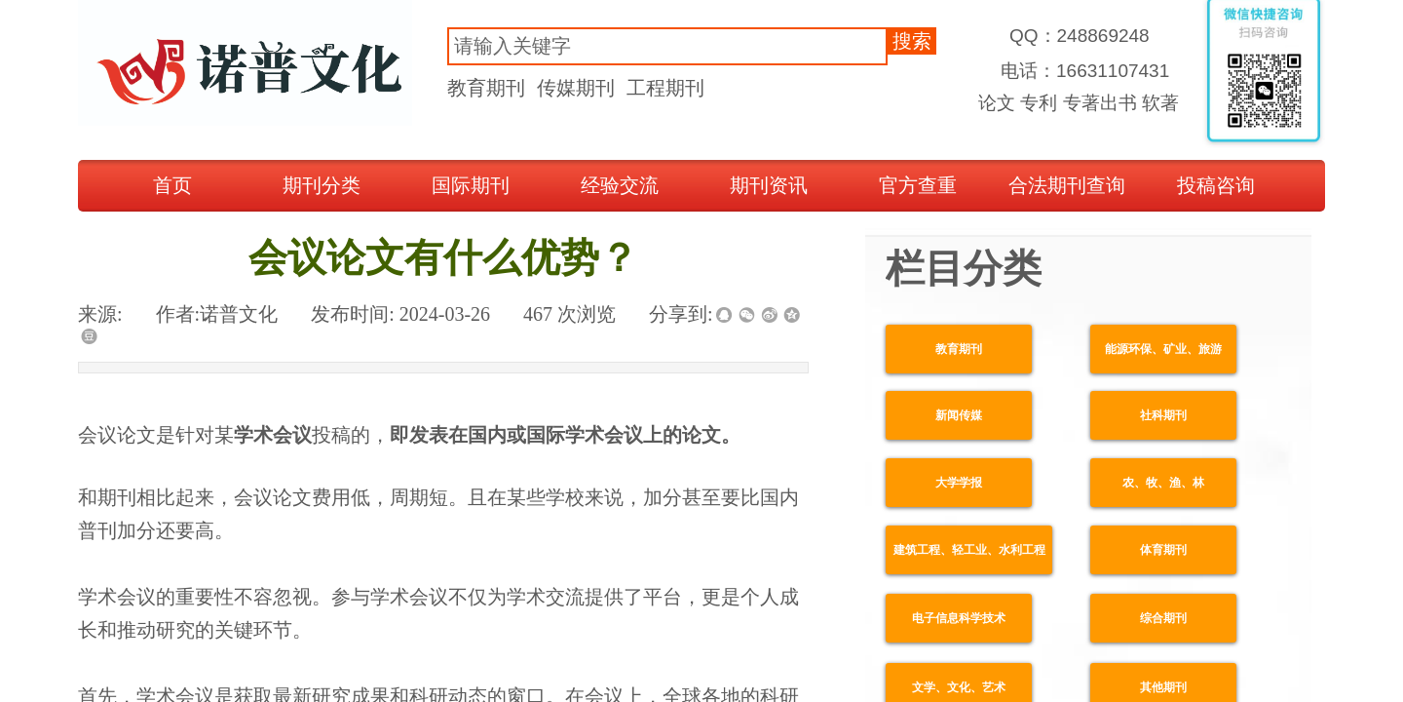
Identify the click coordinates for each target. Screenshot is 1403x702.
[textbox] (667, 46)
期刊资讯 (769, 185)
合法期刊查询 (1066, 185)
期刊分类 (321, 185)
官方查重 (918, 185)
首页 (172, 185)
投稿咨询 (1216, 185)
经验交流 (620, 185)
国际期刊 (471, 185)
